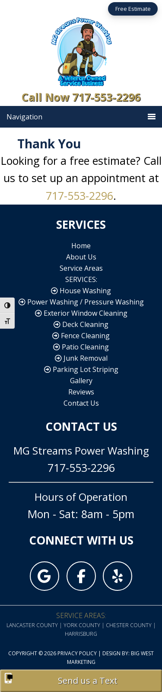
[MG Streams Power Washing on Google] (44, 576)
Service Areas (81, 268)
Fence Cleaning (81, 335)
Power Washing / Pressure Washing (81, 302)
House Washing (81, 290)
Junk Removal (81, 358)
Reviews (81, 392)
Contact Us (81, 403)
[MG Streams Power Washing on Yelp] (117, 576)
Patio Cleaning (81, 347)
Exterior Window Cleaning (81, 313)
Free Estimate (133, 9)
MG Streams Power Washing (81, 50)
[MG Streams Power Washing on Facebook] (81, 576)
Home (81, 245)
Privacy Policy (77, 653)
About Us (81, 257)
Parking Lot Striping (81, 369)
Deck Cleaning (81, 324)
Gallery (81, 380)
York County (82, 625)
